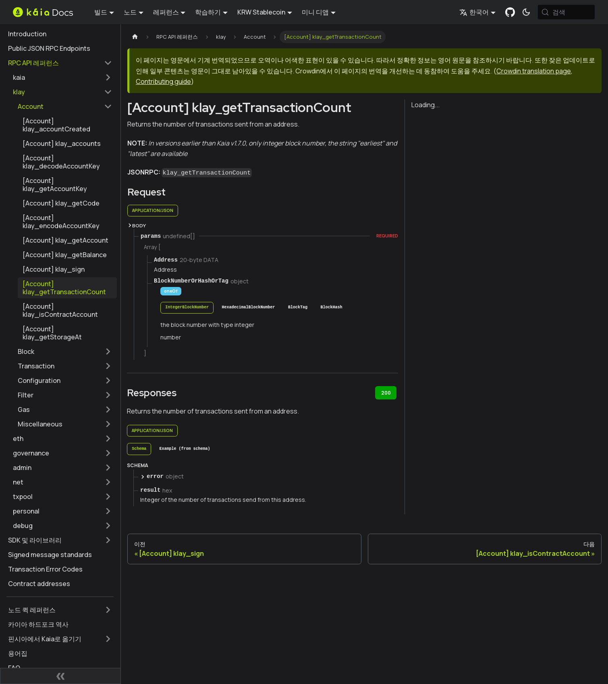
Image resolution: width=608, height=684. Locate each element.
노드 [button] (130, 12)
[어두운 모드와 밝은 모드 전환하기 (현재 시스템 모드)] (526, 12)
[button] (62, 77)
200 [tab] (386, 392)
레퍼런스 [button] (166, 12)
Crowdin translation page (533, 71)
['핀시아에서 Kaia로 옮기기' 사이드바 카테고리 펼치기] (108, 638)
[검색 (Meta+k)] (566, 12)
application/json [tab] (152, 210)
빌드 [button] (100, 12)
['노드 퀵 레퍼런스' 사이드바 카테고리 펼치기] (108, 609)
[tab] (187, 308)
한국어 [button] (474, 12)
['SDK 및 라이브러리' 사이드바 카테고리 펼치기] (108, 540)
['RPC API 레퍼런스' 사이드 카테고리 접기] (108, 62)
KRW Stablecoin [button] (261, 12)
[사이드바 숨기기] (60, 676)
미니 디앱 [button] (315, 12)
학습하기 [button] (208, 12)
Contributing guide (163, 81)
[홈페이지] (135, 37)
